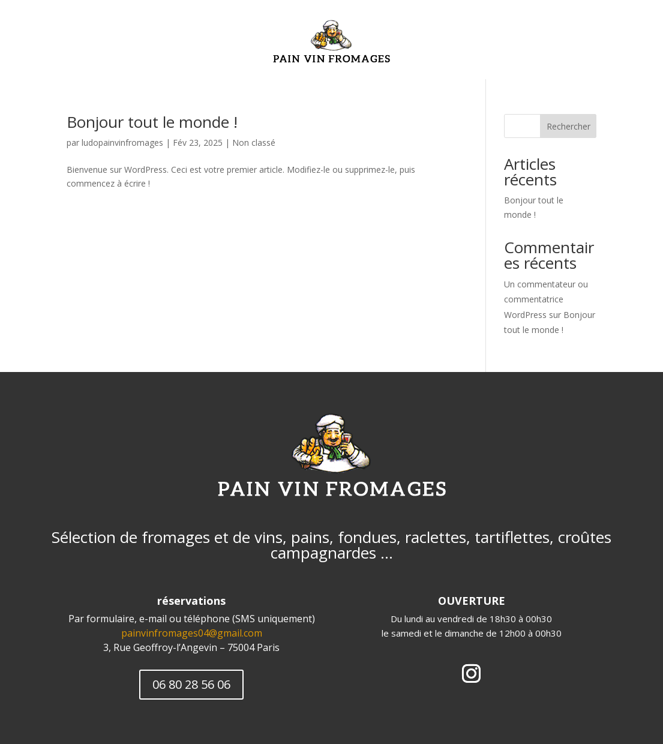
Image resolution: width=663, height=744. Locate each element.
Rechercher (568, 126)
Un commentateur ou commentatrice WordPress (546, 299)
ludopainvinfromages (122, 142)
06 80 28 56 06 (191, 684)
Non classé (253, 142)
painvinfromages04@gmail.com (191, 633)
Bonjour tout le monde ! (152, 122)
